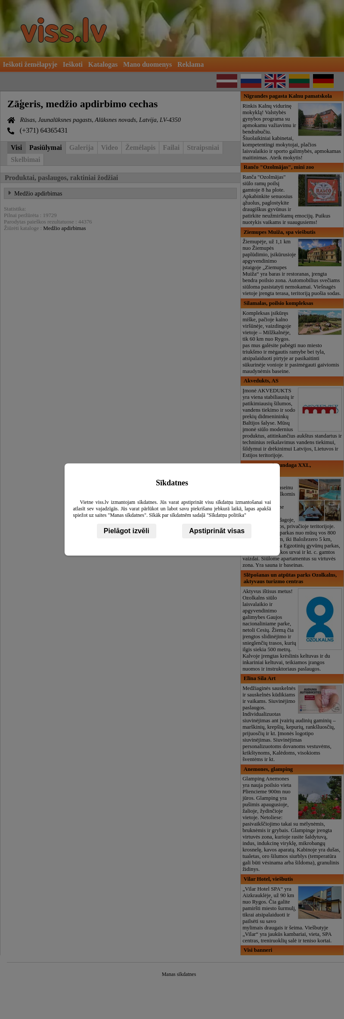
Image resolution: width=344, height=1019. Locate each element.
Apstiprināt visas (217, 530)
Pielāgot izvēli (126, 530)
